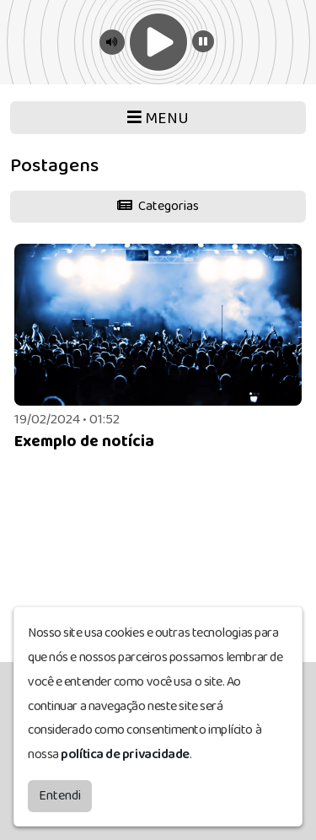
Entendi (60, 791)
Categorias (158, 206)
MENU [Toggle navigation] (158, 118)
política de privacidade (125, 750)
